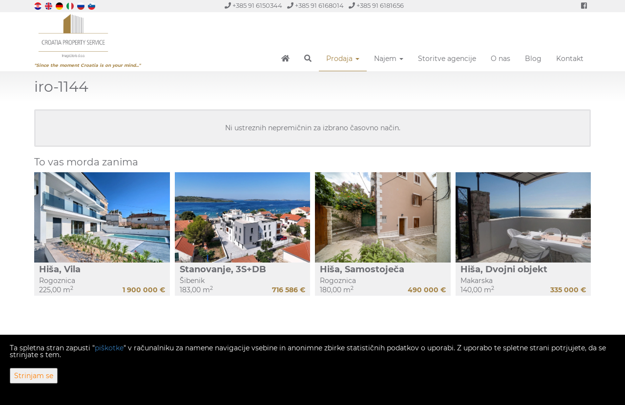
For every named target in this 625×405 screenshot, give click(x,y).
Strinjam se (33, 375)
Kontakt (569, 58)
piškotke (109, 348)
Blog (533, 58)
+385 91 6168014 (315, 5)
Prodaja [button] (342, 58)
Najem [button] (388, 58)
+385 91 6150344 (253, 5)
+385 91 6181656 (376, 5)
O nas (500, 58)
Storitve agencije (447, 58)
